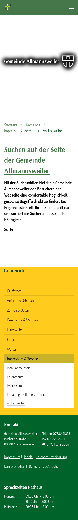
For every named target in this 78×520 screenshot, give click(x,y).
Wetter (11, 349)
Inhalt (28, 456)
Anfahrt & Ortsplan (20, 300)
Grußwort (14, 291)
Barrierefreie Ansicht (43, 466)
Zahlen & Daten (18, 310)
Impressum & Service (22, 358)
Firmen (12, 339)
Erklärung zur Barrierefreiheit (26, 394)
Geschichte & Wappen (22, 320)
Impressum (14, 385)
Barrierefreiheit (15, 466)
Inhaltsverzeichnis (18, 368)
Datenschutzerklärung (51, 456)
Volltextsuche (16, 403)
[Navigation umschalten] (71, 7)
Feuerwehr (14, 329)
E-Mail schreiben (58, 444)
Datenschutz (15, 376)
